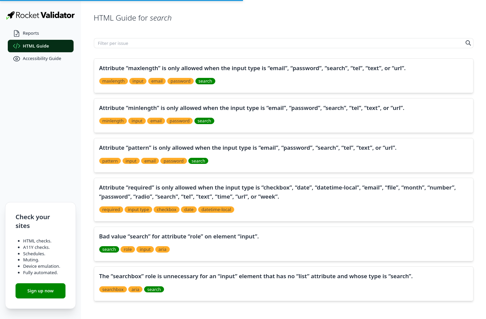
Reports (26, 33)
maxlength (113, 81)
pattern (110, 161)
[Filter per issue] (279, 43)
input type (138, 209)
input (138, 81)
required (111, 209)
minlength (113, 121)
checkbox (167, 209)
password (180, 81)
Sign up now (40, 291)
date (189, 209)
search (205, 81)
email (157, 81)
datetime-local (216, 209)
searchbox (113, 289)
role (128, 249)
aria (163, 249)
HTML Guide (31, 46)
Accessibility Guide (37, 59)
